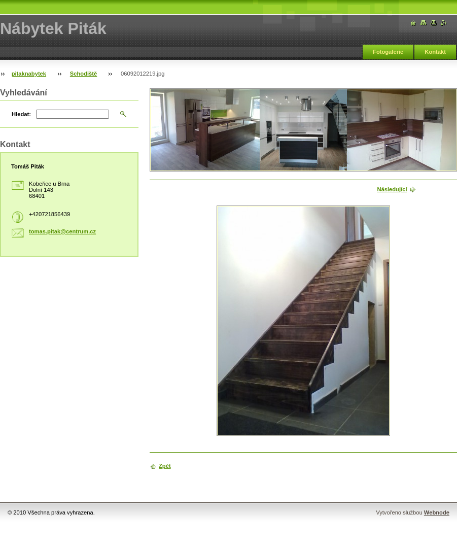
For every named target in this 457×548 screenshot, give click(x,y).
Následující (392, 189)
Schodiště (83, 74)
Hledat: (21, 114)
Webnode (436, 512)
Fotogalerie (388, 52)
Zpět (165, 466)
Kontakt (435, 52)
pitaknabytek (29, 74)
